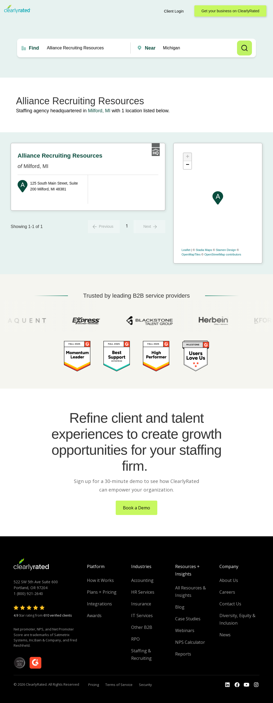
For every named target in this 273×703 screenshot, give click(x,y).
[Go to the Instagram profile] (256, 685)
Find (34, 48)
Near (150, 48)
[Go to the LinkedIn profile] (227, 685)
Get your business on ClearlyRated (230, 11)
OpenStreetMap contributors (222, 254)
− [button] (187, 165)
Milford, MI (99, 110)
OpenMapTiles (191, 254)
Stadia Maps (204, 249)
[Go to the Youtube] (237, 685)
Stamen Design (226, 249)
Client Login (174, 11)
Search (244, 48)
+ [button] (187, 157)
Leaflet (186, 249)
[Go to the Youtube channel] (246, 685)
